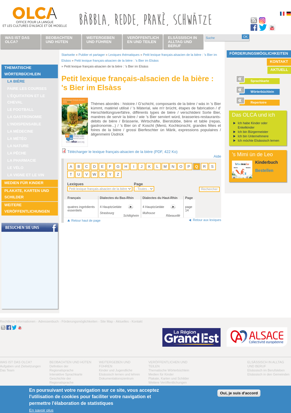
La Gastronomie (24, 117)
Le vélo (15, 167)
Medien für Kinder (23, 183)
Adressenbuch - (49, 321)
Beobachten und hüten (70, 362)
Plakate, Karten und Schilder (26, 193)
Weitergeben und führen (100, 39)
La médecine (20, 131)
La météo (17, 138)
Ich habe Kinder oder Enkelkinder (252, 125)
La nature (18, 146)
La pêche (16, 153)
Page (138, 184)
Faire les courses (27, 88)
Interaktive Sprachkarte (65, 374)
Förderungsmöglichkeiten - (80, 321)
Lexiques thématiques (123, 54)
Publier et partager (92, 54)
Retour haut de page (85, 220)
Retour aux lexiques (207, 220)
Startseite (68, 54)
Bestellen (264, 170)
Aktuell (279, 69)
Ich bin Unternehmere (253, 136)
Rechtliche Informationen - (18, 321)
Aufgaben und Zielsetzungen (20, 366)
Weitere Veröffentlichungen (27, 208)
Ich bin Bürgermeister (253, 131)
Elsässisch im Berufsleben (266, 370)
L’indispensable (24, 124)
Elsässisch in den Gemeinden (268, 374)
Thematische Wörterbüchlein (22, 70)
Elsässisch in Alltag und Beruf (182, 41)
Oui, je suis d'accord (239, 393)
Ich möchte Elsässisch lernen (258, 140)
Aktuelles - (123, 321)
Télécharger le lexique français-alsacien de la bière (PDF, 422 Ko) (122, 151)
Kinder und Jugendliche (115, 370)
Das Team (7, 370)
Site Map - (107, 321)
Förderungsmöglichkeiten (259, 53)
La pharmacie (21, 160)
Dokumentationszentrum (116, 378)
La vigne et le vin (25, 175)
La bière (16, 81)
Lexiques (75, 184)
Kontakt (279, 61)
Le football (20, 109)
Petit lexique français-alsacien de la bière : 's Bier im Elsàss (116, 60)
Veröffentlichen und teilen (143, 39)
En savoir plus (41, 410)
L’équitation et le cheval (26, 99)
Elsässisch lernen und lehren (119, 374)
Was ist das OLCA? (16, 362)
